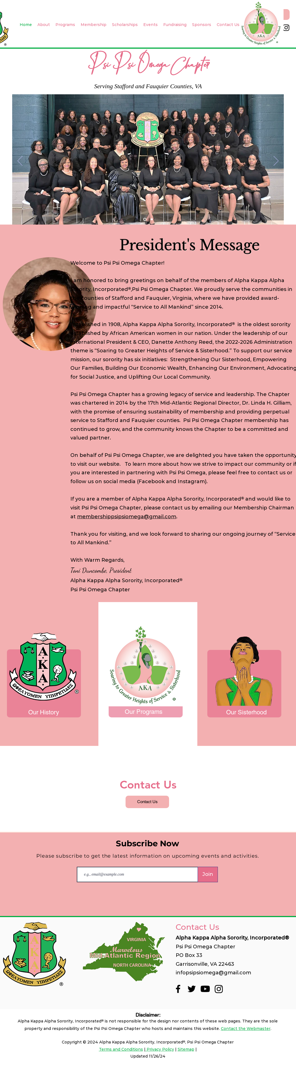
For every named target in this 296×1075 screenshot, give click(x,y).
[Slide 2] (144, 219)
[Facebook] (178, 988)
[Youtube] (205, 988)
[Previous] (19, 161)
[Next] (276, 161)
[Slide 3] (152, 219)
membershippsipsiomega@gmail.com (126, 517)
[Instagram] (286, 27)
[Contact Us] (147, 802)
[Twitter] (191, 988)
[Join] (208, 874)
